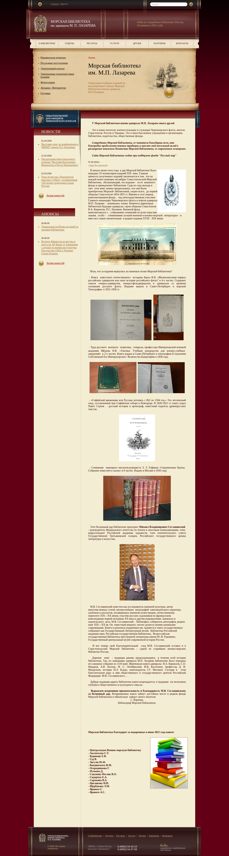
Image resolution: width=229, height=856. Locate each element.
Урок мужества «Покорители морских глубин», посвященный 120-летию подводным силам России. (59, 181)
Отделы (69, 43)
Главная (55, 3)
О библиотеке (46, 43)
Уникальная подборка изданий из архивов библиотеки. (59, 228)
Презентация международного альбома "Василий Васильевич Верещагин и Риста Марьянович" (59, 162)
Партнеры (160, 43)
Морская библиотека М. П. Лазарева (73, 23)
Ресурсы (92, 43)
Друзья (137, 43)
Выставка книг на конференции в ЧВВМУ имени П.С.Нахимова (59, 146)
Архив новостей (55, 195)
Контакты (182, 43)
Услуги (114, 43)
